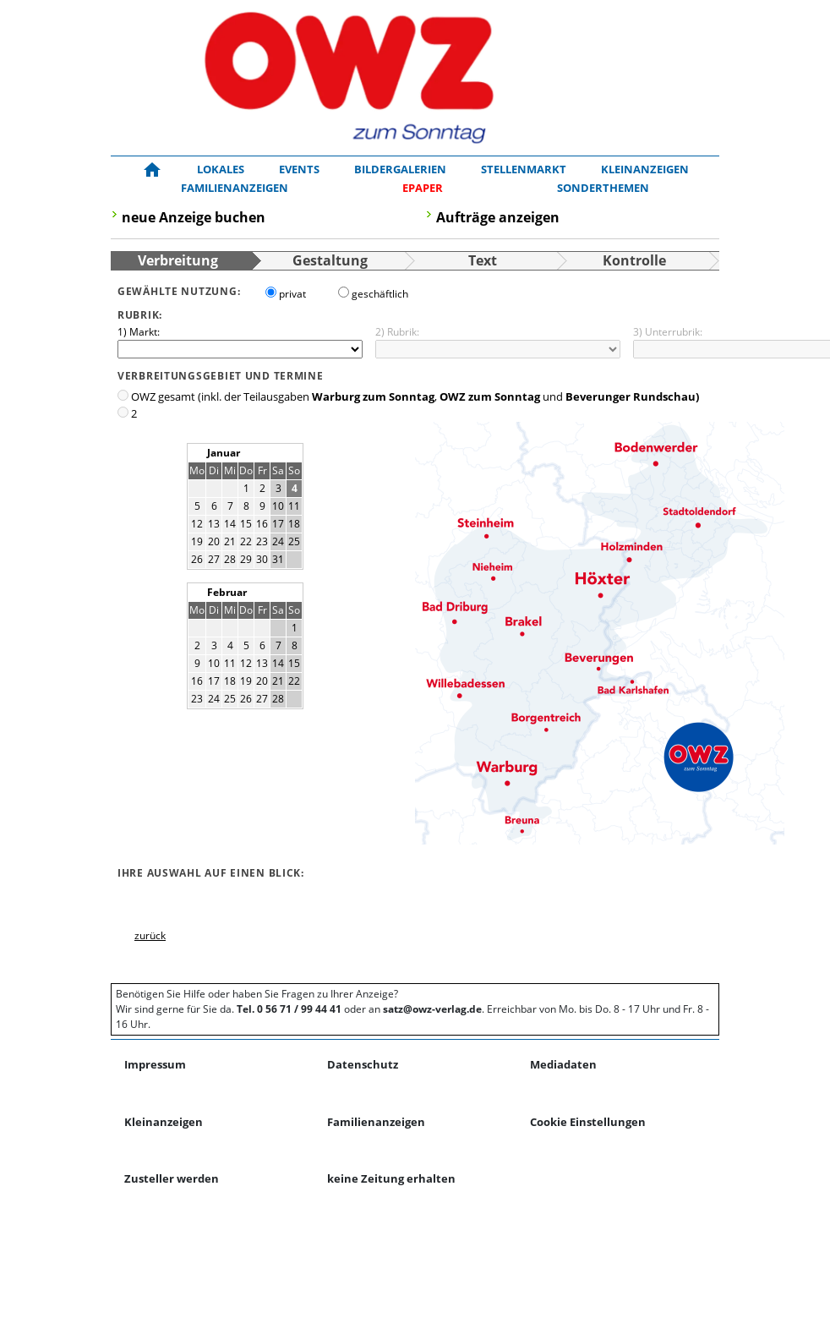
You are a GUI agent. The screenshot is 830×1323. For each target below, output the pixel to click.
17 (278, 524)
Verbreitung (178, 261)
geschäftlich (380, 294)
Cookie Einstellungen (588, 1121)
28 (230, 559)
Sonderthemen (603, 187)
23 (262, 541)
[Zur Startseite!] (152, 170)
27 (214, 559)
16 (262, 524)
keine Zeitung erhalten (391, 1178)
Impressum (155, 1064)
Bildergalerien (400, 169)
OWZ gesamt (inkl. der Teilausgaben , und (415, 396)
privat (292, 294)
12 (197, 524)
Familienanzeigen (234, 187)
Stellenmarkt (523, 169)
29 (246, 559)
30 (262, 559)
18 (294, 524)
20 (214, 541)
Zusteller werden (171, 1178)
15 (246, 524)
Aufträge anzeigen (498, 217)
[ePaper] (422, 188)
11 (294, 506)
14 (230, 524)
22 (246, 541)
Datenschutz (362, 1064)
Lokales (220, 169)
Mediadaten (563, 1064)
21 (230, 541)
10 (278, 506)
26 (197, 559)
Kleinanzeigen (645, 169)
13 (214, 524)
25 (294, 541)
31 (278, 559)
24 (278, 541)
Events (299, 169)
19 (197, 541)
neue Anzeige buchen (193, 217)
